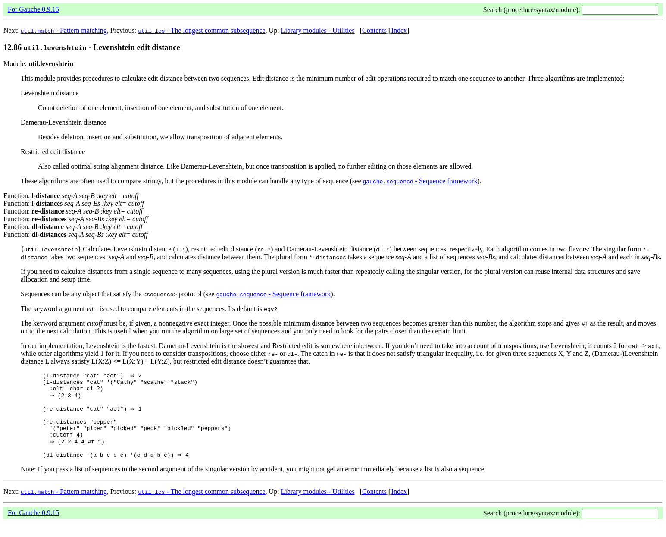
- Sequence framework (420, 181)
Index (399, 30)
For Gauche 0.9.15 (33, 9)
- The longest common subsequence (201, 30)
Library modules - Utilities (318, 30)
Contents (374, 30)
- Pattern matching (64, 30)
